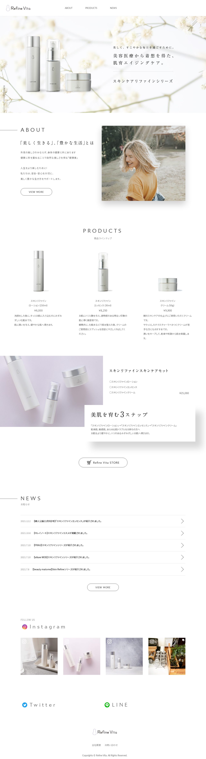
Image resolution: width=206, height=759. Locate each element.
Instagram (44, 627)
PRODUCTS (91, 8)
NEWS (113, 8)
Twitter (39, 705)
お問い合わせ (111, 745)
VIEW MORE (36, 191)
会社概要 (96, 745)
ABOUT (68, 8)
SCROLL (4, 89)
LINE (117, 705)
